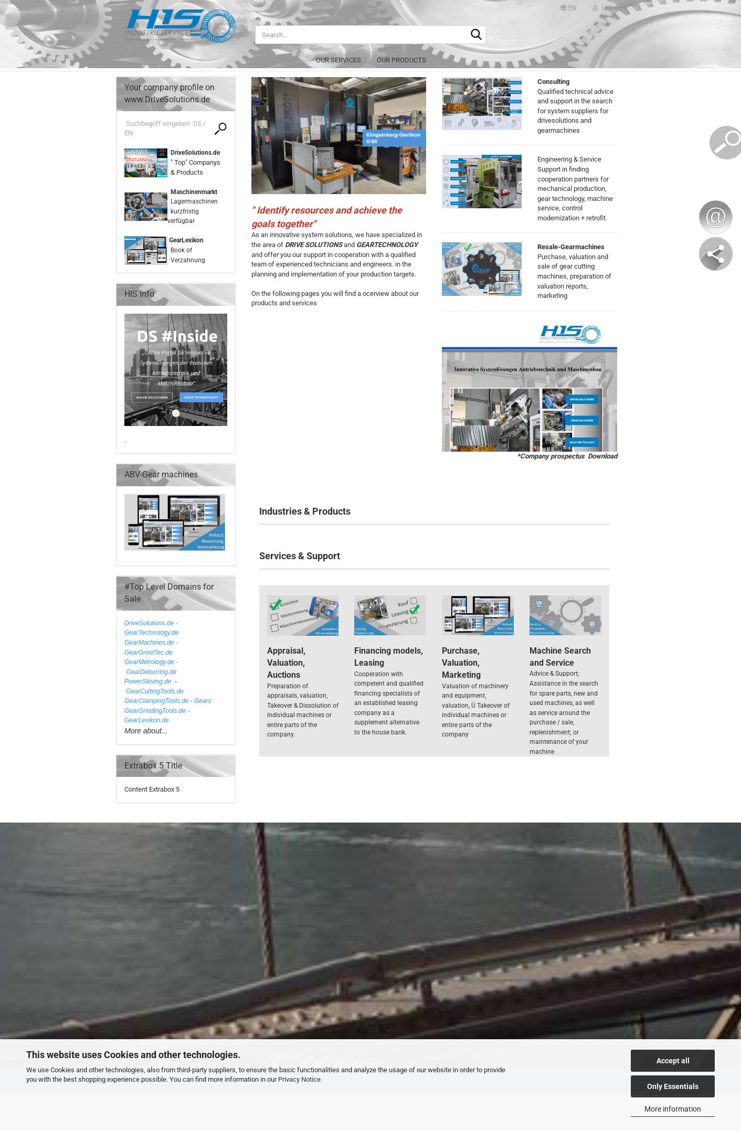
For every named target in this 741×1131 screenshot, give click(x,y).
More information (672, 1109)
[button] (569, 8)
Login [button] (604, 8)
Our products (401, 60)
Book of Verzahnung (186, 250)
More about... (146, 731)
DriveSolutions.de (195, 152)
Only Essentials (672, 1086)
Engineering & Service (569, 159)
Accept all (673, 1061)
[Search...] (476, 35)
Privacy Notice (299, 1079)
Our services (338, 60)
